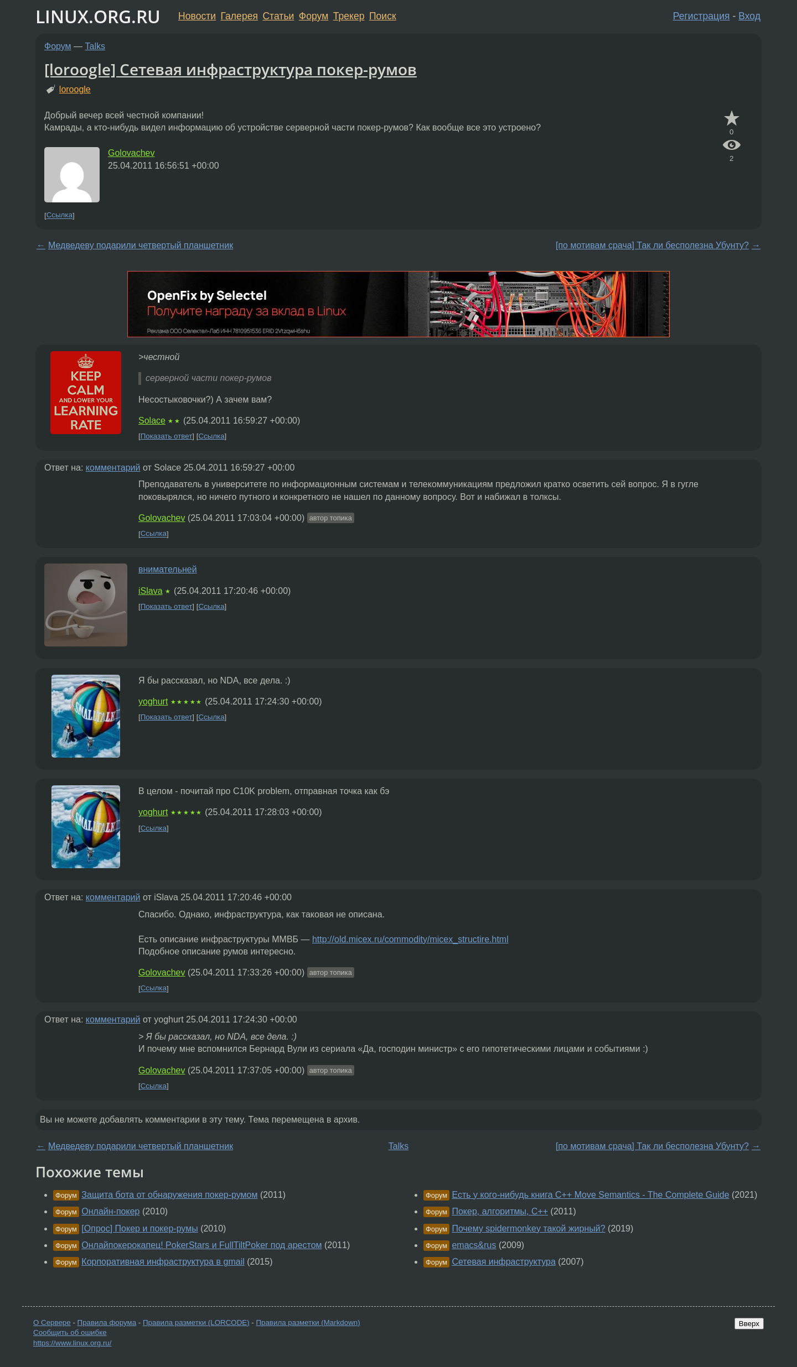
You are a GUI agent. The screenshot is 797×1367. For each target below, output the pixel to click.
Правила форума (107, 1322)
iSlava (150, 591)
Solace (151, 420)
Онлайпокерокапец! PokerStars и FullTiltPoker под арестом (201, 1245)
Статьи (278, 16)
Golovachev (131, 153)
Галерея (239, 16)
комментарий (113, 467)
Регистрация (701, 16)
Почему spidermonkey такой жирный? (528, 1228)
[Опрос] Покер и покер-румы (139, 1228)
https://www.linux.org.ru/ (72, 1343)
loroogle (75, 89)
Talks (95, 46)
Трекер (349, 16)
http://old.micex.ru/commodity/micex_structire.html (410, 939)
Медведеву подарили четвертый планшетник (140, 245)
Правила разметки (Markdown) (308, 1322)
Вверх (749, 1323)
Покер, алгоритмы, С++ (500, 1211)
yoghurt (153, 701)
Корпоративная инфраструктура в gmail (162, 1261)
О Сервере (52, 1322)
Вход (749, 16)
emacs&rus (474, 1245)
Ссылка (59, 215)
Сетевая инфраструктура (503, 1261)
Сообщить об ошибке (70, 1332)
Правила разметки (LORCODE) (196, 1322)
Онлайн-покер (110, 1211)
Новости (197, 16)
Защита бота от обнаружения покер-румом (169, 1194)
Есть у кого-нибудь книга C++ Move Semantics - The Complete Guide (590, 1194)
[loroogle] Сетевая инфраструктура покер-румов (230, 69)
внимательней (167, 569)
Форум (313, 16)
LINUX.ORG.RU (98, 16)
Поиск (382, 16)
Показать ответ (167, 436)
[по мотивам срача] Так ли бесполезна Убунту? (652, 245)
